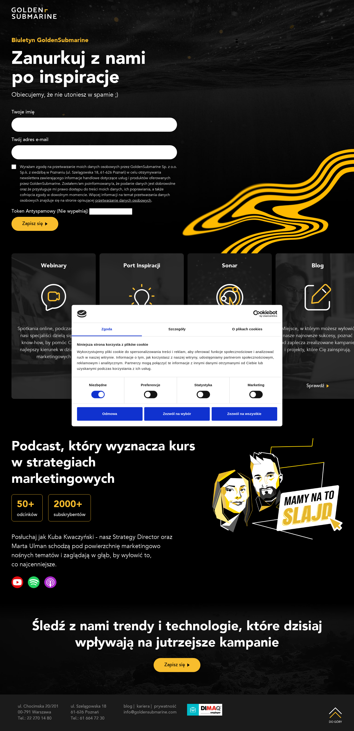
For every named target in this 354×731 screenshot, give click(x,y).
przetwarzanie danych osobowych (123, 200)
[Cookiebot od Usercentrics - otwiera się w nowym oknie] (256, 313)
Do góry (335, 712)
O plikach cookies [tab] (247, 329)
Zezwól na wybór (177, 414)
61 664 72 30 (92, 718)
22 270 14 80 (39, 718)
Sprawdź (315, 386)
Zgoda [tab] (106, 329)
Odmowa (109, 414)
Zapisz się (32, 224)
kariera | (145, 707)
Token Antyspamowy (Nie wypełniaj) (49, 211)
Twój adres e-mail (29, 140)
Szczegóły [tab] (176, 329)
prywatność (165, 707)
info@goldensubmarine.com (150, 712)
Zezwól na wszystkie (244, 414)
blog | (130, 707)
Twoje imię (22, 112)
